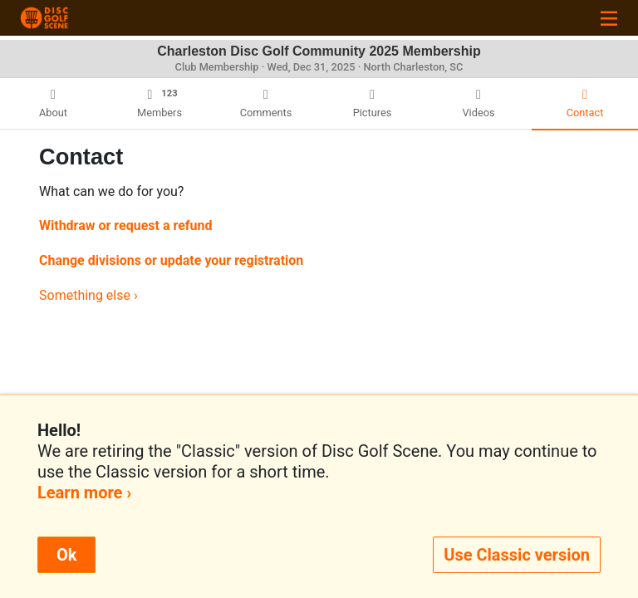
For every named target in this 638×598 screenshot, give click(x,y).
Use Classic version (517, 555)
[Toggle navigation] (609, 17)
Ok (66, 555)
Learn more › (84, 492)
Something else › (88, 295)
